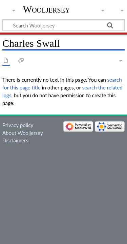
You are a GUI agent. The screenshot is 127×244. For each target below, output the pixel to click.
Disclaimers (15, 140)
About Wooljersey (22, 133)
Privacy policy (17, 125)
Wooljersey (46, 9)
